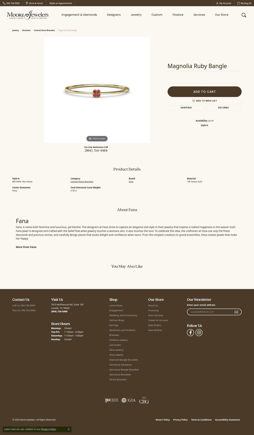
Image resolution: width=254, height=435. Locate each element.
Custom (157, 15)
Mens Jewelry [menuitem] (116, 349)
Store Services (155, 315)
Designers (114, 15)
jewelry (15, 30)
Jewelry (136, 15)
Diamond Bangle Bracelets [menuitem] (123, 359)
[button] (223, 3)
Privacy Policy (180, 419)
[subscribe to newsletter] (236, 312)
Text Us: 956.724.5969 (24, 310)
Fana (131, 181)
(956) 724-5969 (96, 151)
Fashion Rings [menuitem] (116, 320)
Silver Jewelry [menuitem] (116, 354)
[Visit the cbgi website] (144, 400)
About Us (153, 305)
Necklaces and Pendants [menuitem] (122, 330)
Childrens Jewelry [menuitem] (118, 340)
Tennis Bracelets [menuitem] (118, 379)
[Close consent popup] (69, 429)
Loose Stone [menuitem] (115, 305)
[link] (11, 3)
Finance (178, 15)
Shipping (186, 108)
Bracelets (26, 30)
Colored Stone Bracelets (44, 30)
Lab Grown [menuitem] (115, 344)
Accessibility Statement (227, 419)
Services (199, 15)
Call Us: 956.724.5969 (23, 305)
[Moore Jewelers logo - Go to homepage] (27, 15)
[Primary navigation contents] (145, 15)
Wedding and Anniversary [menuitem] (123, 315)
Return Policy (163, 419)
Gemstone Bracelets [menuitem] (120, 374)
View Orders (154, 325)
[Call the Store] (59, 311)
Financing (153, 310)
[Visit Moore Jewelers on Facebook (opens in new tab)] (190, 332)
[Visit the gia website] (129, 400)
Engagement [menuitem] (116, 310)
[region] (97, 90)
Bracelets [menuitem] (114, 335)
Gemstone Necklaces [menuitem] (120, 364)
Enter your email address (201, 304)
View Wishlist (155, 330)
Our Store (221, 15)
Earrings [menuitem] (113, 325)
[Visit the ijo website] (111, 400)
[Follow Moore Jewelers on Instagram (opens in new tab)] (198, 332)
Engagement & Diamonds (79, 15)
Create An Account (158, 320)
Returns (223, 108)
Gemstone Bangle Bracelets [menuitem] (124, 369)
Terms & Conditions (201, 419)
